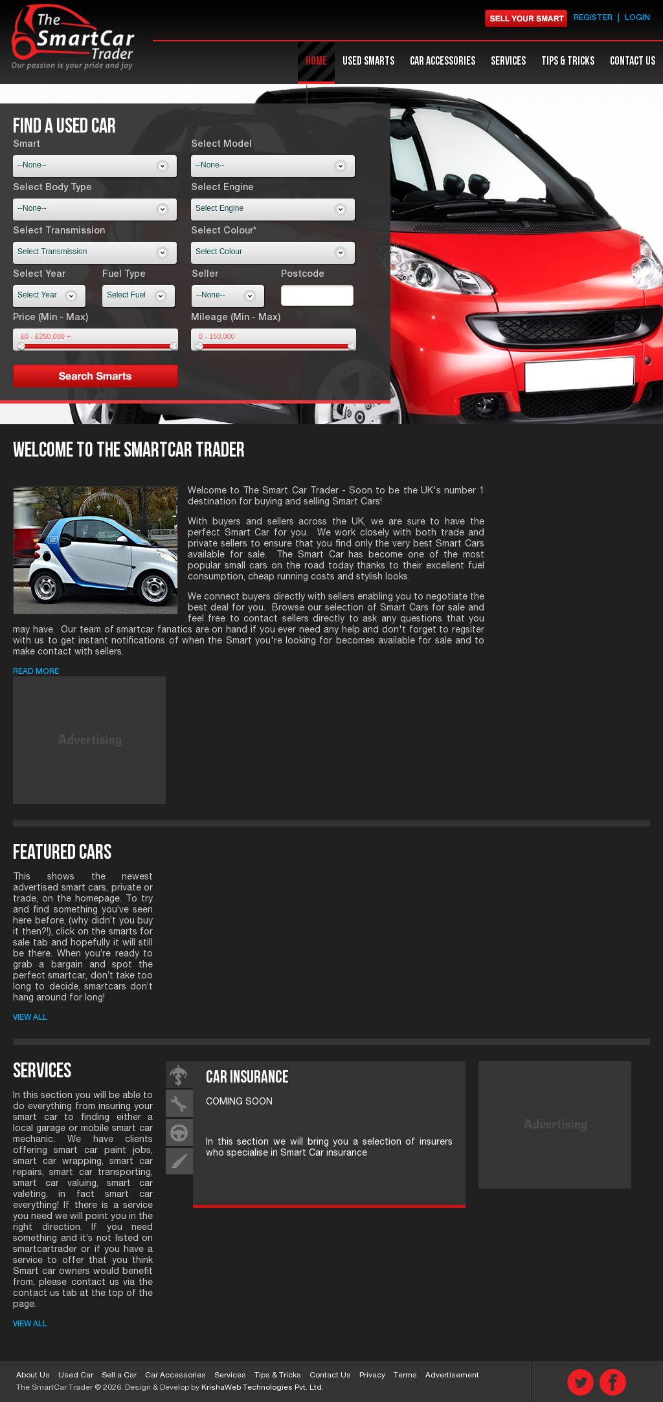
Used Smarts (368, 61)
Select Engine (222, 188)
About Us (33, 1375)
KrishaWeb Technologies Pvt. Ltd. (262, 1388)
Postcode (302, 274)
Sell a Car (119, 1375)
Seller (205, 274)
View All (30, 1018)
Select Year (39, 274)
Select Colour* (223, 231)
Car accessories (442, 61)
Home (316, 61)
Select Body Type (52, 188)
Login (637, 18)
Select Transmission (59, 231)
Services (508, 61)
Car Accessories (175, 1375)
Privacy (372, 1375)
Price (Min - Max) (50, 318)
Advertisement (452, 1375)
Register (593, 18)
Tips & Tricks (567, 61)
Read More (36, 672)
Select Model (221, 144)
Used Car (75, 1375)
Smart (26, 144)
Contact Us (632, 61)
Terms (405, 1375)
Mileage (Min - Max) (235, 318)
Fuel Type (124, 274)
